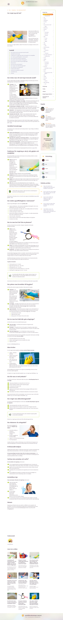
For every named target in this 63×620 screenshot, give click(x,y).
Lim (44, 30)
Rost (44, 60)
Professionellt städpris (15, 68)
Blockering (45, 27)
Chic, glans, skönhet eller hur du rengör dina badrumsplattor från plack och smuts (34, 603)
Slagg (46, 26)
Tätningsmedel (10, 542)
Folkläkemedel (47, 56)
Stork (46, 168)
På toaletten (47, 62)
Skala (44, 51)
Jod (44, 23)
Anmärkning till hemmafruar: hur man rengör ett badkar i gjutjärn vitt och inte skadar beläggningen (11, 562)
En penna (45, 66)
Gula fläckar (46, 20)
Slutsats (12, 73)
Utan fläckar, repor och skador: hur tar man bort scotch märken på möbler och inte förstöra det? (50, 211)
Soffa (45, 45)
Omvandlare (47, 63)
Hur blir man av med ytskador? (16, 64)
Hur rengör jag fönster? (48, 54)
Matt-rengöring (46, 82)
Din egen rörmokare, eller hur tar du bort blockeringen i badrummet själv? (22, 603)
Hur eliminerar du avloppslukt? (17, 67)
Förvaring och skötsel (46, 97)
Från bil (46, 65)
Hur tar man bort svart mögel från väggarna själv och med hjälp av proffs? (50, 192)
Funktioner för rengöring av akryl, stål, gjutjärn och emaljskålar (23, 55)
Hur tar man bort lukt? (47, 24)
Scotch (45, 69)
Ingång (45, 59)
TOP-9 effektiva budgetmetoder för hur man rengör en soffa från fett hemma (50, 118)
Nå (46, 164)
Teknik (44, 91)
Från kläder (47, 32)
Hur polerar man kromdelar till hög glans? (19, 59)
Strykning (45, 86)
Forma (45, 57)
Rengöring (45, 12)
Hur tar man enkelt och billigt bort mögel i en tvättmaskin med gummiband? (50, 110)
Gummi (45, 18)
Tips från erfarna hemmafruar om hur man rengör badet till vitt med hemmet (34, 582)
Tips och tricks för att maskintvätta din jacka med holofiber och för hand (49, 187)
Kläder (46, 39)
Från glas (46, 35)
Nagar (45, 48)
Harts (45, 71)
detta (23, 121)
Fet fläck (45, 21)
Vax (44, 17)
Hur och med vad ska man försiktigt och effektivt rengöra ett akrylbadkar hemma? (34, 562)
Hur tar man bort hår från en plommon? (18, 58)
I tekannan (46, 53)
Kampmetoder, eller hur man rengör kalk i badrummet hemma (22, 582)
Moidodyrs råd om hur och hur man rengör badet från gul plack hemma (12, 582)
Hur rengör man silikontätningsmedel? (18, 65)
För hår (46, 38)
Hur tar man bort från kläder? (48, 73)
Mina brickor (13, 62)
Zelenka (45, 29)
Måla (44, 36)
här (24, 373)
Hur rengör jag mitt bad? (48, 14)
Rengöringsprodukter (47, 94)
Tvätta (44, 88)
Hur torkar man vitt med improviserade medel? (20, 52)
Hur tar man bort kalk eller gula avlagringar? (19, 61)
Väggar (46, 41)
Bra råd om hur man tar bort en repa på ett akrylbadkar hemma (12, 602)
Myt (46, 177)
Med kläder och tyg (48, 68)
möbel (45, 44)
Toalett (45, 76)
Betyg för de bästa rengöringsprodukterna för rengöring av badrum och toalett (23, 562)
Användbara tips (14, 71)
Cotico (46, 172)
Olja (44, 42)
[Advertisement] (23, 23)
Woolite (47, 160)
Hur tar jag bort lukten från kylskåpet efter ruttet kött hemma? (49, 204)
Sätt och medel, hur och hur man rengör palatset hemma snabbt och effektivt (50, 126)
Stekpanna (46, 50)
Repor (45, 79)
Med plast (46, 33)
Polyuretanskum (46, 47)
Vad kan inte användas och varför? (17, 70)
